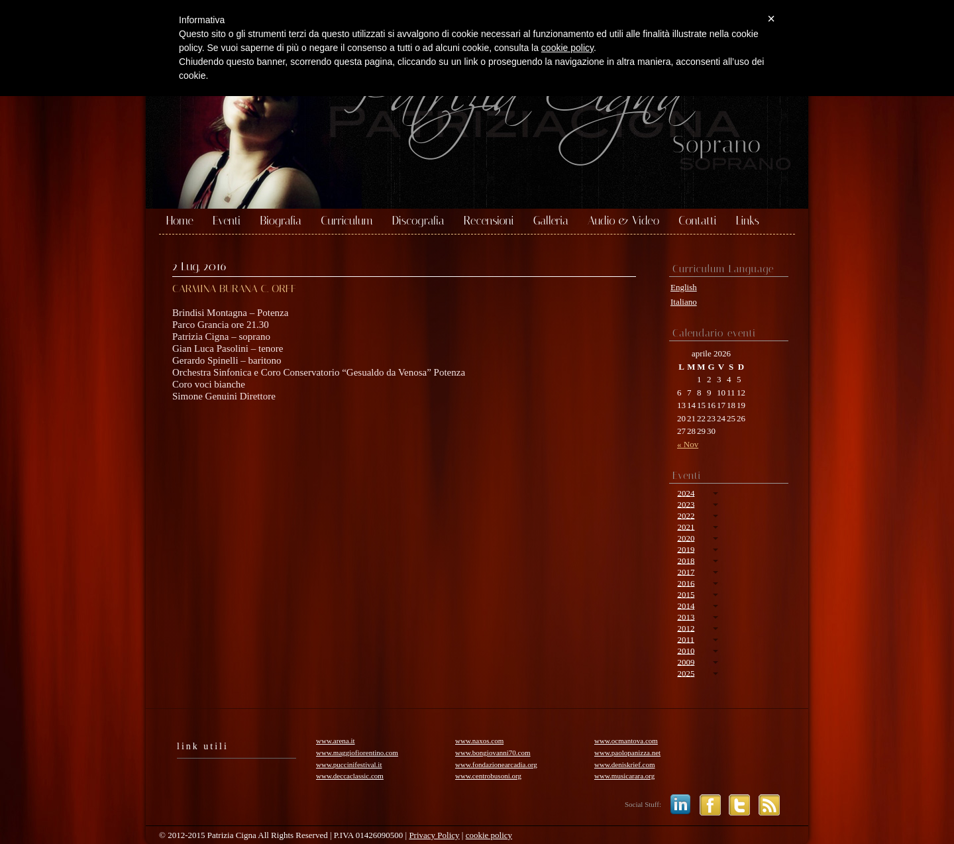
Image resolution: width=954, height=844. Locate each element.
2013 (685, 616)
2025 (685, 673)
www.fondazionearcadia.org (496, 764)
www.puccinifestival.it (349, 764)
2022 (685, 515)
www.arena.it (335, 741)
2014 (685, 605)
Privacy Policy (434, 835)
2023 (685, 504)
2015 (685, 594)
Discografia (418, 221)
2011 (685, 639)
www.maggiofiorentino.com (357, 753)
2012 (685, 628)
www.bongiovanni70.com (493, 753)
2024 (685, 493)
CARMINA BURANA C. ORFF (234, 288)
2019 (685, 549)
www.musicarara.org (624, 776)
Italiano (683, 302)
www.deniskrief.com (624, 764)
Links (747, 221)
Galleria (550, 221)
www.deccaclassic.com (350, 776)
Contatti (697, 221)
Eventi (226, 221)
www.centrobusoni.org (488, 776)
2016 (685, 583)
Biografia (280, 221)
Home (179, 221)
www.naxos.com (479, 741)
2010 (685, 650)
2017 (685, 571)
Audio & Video (623, 221)
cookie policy (489, 835)
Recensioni (489, 221)
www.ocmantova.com (626, 741)
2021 (685, 526)
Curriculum (347, 221)
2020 (685, 538)
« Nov (687, 444)
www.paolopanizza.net (627, 753)
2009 (685, 661)
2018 (685, 560)
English (683, 287)
